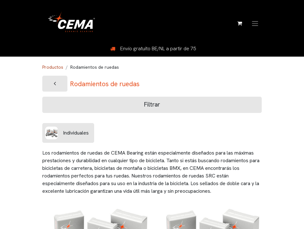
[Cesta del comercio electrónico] (239, 23)
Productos (52, 67)
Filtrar (152, 104)
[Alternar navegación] (255, 23)
